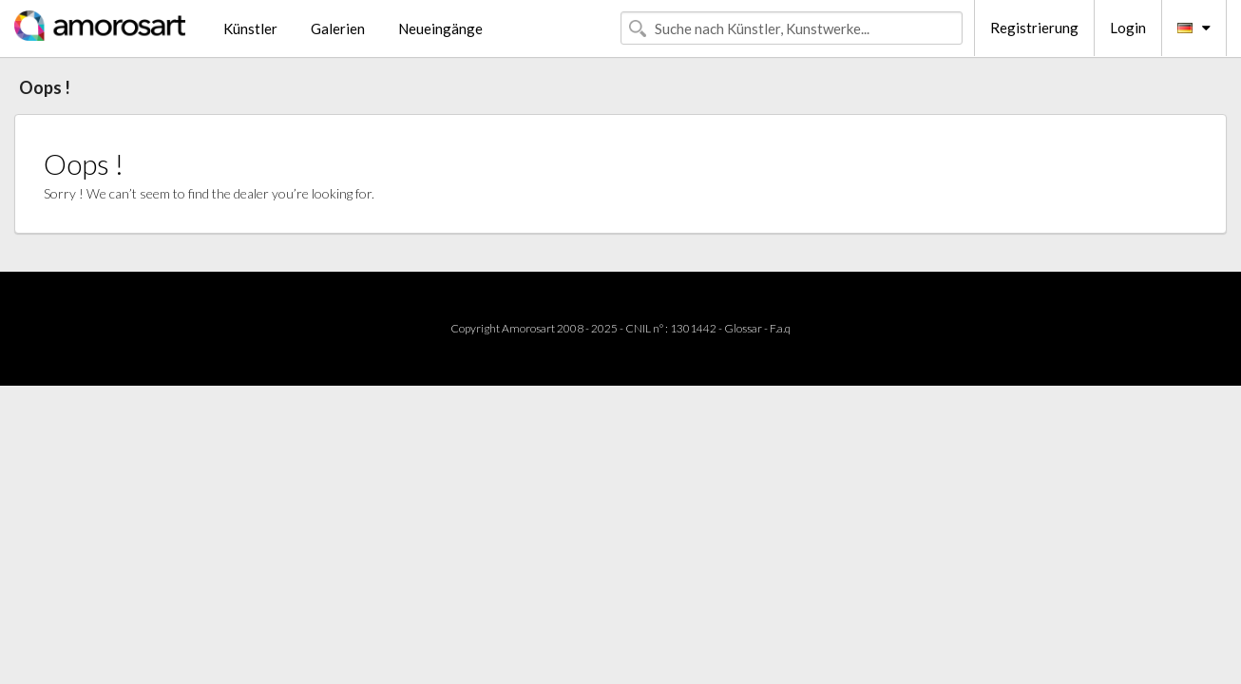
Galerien (338, 28)
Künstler (250, 28)
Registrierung (1034, 27)
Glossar (743, 328)
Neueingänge (440, 28)
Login (1128, 27)
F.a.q (780, 328)
